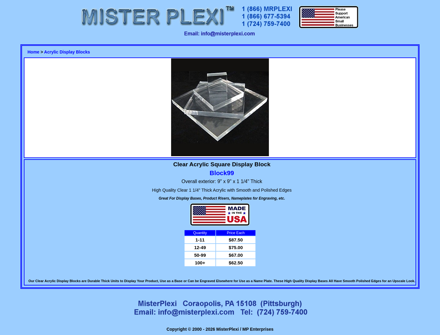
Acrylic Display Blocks (67, 52)
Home (33, 52)
